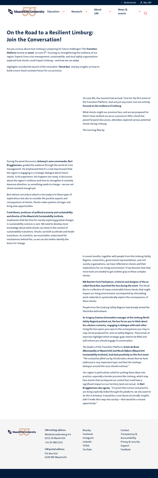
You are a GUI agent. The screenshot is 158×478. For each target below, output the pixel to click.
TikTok (86, 445)
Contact (125, 430)
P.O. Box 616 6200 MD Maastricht (56, 455)
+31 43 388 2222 (54, 442)
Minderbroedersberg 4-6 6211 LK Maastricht (58, 435)
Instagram (88, 437)
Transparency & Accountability (129, 435)
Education (54, 11)
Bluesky (87, 430)
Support (125, 445)
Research (77, 11)
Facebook (88, 433)
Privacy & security (130, 441)
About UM (98, 11)
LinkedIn (87, 441)
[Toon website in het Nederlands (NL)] (128, 2)
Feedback (126, 449)
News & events (123, 11)
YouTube (87, 449)
